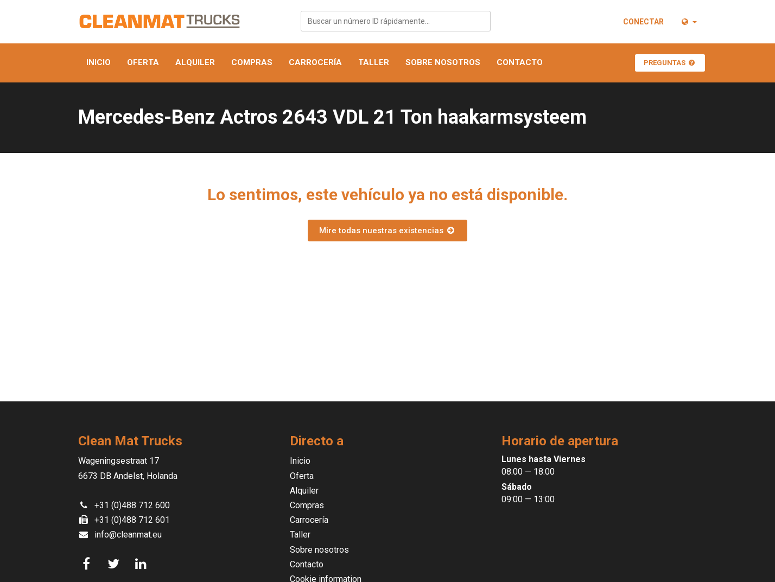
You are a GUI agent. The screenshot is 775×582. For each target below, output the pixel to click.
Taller (373, 62)
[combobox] (396, 21)
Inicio (98, 62)
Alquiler (195, 62)
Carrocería (315, 62)
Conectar (643, 21)
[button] (688, 21)
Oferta (143, 62)
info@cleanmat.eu (128, 534)
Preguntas (670, 63)
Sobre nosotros (442, 62)
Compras (251, 62)
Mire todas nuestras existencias (387, 230)
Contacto (520, 62)
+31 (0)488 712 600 (132, 505)
